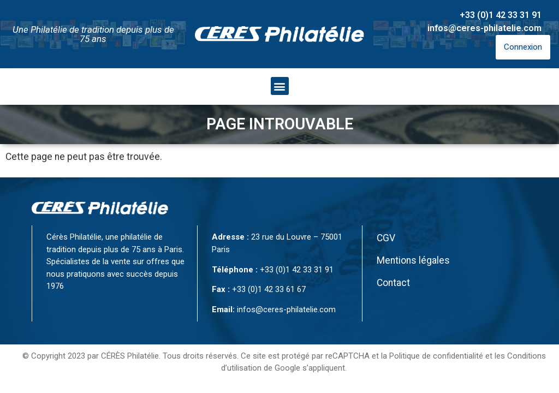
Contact (393, 282)
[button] (280, 86)
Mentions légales (413, 260)
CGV (386, 238)
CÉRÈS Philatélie (130, 356)
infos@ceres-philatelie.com (484, 28)
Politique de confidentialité (436, 356)
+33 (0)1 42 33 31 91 (501, 15)
